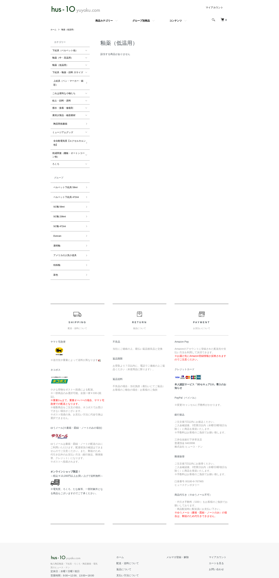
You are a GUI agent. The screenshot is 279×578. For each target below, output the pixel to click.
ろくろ (55, 158)
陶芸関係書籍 (59, 120)
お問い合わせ (218, 542)
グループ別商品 (141, 20)
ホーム (54, 29)
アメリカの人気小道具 (63, 234)
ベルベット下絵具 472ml (65, 187)
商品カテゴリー (104, 20)
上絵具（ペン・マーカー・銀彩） (67, 81)
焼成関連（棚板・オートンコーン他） (68, 149)
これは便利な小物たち (63, 91)
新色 (54, 249)
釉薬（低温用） (69, 29)
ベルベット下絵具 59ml (64, 180)
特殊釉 (55, 241)
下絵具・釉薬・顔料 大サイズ (67, 72)
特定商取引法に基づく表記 (142, 554)
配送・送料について (138, 536)
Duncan (56, 218)
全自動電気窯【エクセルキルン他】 (68, 137)
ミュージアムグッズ (62, 128)
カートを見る (218, 536)
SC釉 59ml (58, 195)
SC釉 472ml (58, 210)
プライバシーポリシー (139, 560)
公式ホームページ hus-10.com (68, 553)
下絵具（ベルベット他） (65, 50)
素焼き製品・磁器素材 (63, 113)
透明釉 (55, 226)
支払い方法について (138, 548)
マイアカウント (214, 7)
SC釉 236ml (58, 203)
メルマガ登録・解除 (184, 530)
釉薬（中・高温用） (62, 57)
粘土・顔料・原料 (61, 98)
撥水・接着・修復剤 (62, 106)
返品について (134, 542)
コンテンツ (175, 20)
